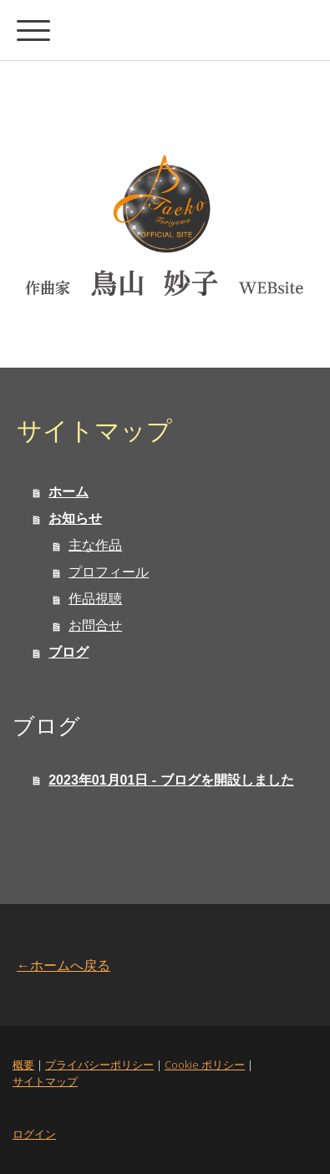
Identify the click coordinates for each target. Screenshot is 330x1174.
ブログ (68, 652)
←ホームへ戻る (63, 965)
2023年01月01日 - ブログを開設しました (170, 780)
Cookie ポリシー (205, 1064)
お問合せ (95, 625)
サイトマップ (45, 1081)
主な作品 (95, 545)
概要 (23, 1064)
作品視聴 (95, 599)
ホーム (68, 492)
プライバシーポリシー (99, 1064)
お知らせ (75, 518)
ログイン (34, 1133)
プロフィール (109, 572)
